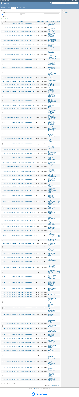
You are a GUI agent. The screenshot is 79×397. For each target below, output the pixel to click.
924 (4, 308)
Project (21, 21)
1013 (4, 243)
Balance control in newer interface (52, 296)
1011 (4, 246)
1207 (4, 44)
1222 (4, 27)
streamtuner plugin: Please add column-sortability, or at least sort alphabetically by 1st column (52, 282)
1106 (4, 143)
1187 (4, 64)
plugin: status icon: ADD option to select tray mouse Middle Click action (52, 190)
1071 (4, 208)
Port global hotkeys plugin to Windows (51, 350)
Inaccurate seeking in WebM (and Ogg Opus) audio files (51, 48)
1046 (4, 230)
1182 (4, 72)
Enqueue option (51, 294)
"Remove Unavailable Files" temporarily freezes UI (52, 367)
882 (4, 331)
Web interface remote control (51, 108)
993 (4, 261)
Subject (52, 21)
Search (49, 2)
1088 (4, 190)
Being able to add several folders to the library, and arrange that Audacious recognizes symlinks (52, 302)
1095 (4, 175)
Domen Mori (59, 236)
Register (76, 0)
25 (10, 383)
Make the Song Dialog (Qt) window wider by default (51, 180)
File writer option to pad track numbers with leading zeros (51, 196)
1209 (4, 40)
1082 (4, 195)
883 (4, 328)
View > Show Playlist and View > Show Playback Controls (51, 342)
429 (4, 375)
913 (4, 314)
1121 (4, 122)
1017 (4, 235)
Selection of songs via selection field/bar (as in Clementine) (52, 112)
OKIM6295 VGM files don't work (51, 24)
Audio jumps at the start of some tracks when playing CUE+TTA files (52, 355)
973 (4, 276)
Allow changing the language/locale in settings (52, 220)
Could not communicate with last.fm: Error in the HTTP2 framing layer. (52, 144)
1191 (4, 59)
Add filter (42, 14)
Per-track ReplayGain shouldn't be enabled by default (52, 158)
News (24, 7)
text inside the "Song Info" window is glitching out (52, 77)
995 (4, 257)
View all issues (65, 12)
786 (4, 350)
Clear (8, 18)
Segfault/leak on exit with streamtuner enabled (51, 272)
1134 (4, 108)
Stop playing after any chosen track (52, 227)
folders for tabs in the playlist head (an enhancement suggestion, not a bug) (52, 117)
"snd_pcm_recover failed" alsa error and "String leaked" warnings (52, 277)
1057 (4, 224)
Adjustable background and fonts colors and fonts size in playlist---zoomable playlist (51, 201)
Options (4, 16)
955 (4, 294)
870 (4, 342)
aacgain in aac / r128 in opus (51, 250)
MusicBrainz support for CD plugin (51, 105)
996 (4, 253)
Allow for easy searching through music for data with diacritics (52, 123)
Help (8, 0)
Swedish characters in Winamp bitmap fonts (51, 27)
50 (12, 383)
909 (4, 319)
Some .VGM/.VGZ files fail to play (52, 240)
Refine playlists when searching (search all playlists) (51, 254)
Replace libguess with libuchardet (51, 311)
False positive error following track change (51, 84)
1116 (4, 138)
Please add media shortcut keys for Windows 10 (52, 153)
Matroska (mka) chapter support (51, 224)
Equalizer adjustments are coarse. (51, 212)
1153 (4, 91)
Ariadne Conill (59, 272)
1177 (4, 81)
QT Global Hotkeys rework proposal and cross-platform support (51, 236)
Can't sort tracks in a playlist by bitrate (52, 31)
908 (4, 323)
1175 (4, 84)
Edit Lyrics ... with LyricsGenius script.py (52, 44)
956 (4, 292)
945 (4, 296)
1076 (4, 201)
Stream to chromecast (50, 292)
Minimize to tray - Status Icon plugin (52, 68)
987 (4, 267)
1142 (4, 105)
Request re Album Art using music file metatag (52, 243)
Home (1, 0)
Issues (13, 7)
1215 (4, 35)
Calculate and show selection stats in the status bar (52, 171)
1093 (4, 179)
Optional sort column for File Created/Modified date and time (51, 91)
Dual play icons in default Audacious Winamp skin (52, 40)
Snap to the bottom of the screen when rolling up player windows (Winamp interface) (52, 54)
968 (4, 288)
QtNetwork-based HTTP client (52, 326)
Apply (3, 18)
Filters (4, 12)
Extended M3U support (51, 338)
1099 (4, 157)
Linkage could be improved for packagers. (51, 208)
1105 (4, 149)
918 (4, 311)
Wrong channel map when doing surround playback (52, 379)
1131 (4, 112)
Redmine (35, 388)
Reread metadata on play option (52, 183)
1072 (4, 206)
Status (4, 14)
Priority (46, 21)
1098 (4, 162)
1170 (4, 87)
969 (4, 282)
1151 (4, 96)
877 (4, 334)
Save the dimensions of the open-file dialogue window (52, 101)
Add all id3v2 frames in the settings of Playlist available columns (52, 230)
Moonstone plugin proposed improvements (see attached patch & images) (52, 35)
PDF (59, 385)
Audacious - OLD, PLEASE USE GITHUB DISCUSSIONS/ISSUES (21, 23)
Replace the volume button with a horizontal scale (51, 166)
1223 (4, 23)
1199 (4, 48)
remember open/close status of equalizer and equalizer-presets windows (52, 319)
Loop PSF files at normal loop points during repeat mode (52, 289)
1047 (4, 226)
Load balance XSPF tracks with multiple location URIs (51, 96)
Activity (8, 7)
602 (4, 361)
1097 (4, 166)
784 (4, 355)
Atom (54, 385)
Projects (4, 0)
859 (4, 346)
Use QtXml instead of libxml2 (52, 323)
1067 (4, 212)
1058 (4, 220)
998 (4, 250)
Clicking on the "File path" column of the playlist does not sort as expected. (52, 133)
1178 (4, 77)
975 (4, 272)
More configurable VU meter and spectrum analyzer (52, 60)
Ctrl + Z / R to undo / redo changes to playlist (52, 175)
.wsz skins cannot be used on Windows (52, 346)
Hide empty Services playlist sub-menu (51, 162)
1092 (4, 183)
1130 (4, 117)
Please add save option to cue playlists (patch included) (51, 335)
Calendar (19, 7)
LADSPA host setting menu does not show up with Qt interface (52, 149)
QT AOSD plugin (51, 206)
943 (4, 302)
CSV (57, 385)
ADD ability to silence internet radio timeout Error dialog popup (52, 127)
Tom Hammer (59, 202)
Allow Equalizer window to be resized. (51, 216)
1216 (4, 31)
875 (4, 338)
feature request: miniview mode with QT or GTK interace (51, 138)
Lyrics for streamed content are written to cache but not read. (52, 262)
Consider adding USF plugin (51, 328)
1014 (4, 240)
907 (4, 326)
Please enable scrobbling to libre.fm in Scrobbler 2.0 (51, 375)
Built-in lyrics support (50, 186)
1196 (4, 54)
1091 (4, 186)
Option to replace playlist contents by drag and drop (51, 308)
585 (4, 367)
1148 (4, 100)
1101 (4, 153)
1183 (4, 67)
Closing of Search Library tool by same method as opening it (52, 267)
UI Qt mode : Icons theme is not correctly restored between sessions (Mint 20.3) (52, 72)
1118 (4, 133)
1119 (4, 127)
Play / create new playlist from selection (51, 314)
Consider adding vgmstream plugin (52, 331)
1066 (4, 216)
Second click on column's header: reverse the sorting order (52, 64)
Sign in (73, 0)
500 (4, 371)
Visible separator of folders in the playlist (51, 247)
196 (4, 379)
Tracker (38, 21)
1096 (4, 171)
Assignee (59, 21)
